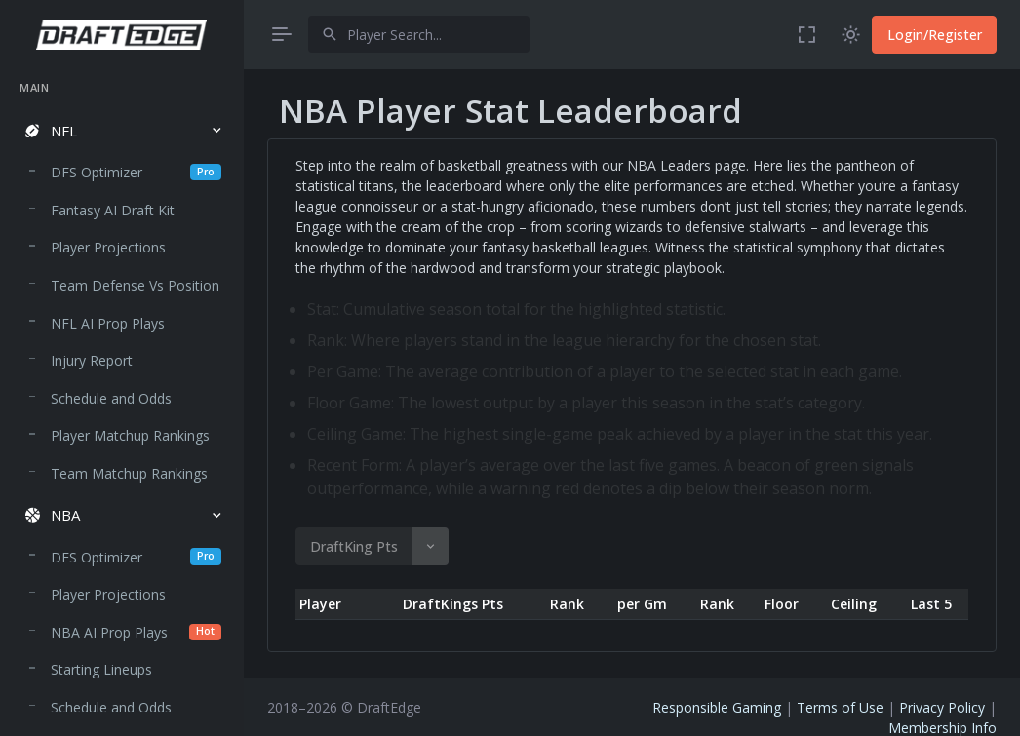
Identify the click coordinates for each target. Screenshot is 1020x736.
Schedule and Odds (111, 398)
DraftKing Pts (354, 546)
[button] (121, 131)
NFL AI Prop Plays (108, 323)
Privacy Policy (942, 707)
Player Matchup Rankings (130, 435)
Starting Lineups (101, 669)
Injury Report (92, 360)
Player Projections (108, 247)
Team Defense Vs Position (135, 285)
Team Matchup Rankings (129, 473)
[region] (121, 390)
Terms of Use (840, 707)
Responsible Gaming (716, 707)
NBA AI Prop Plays (136, 632)
